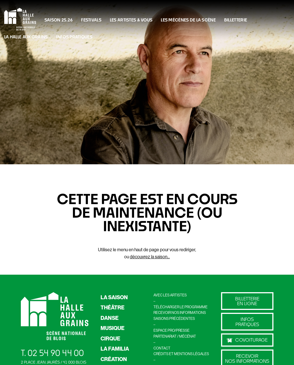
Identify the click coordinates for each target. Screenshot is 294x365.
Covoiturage (247, 340)
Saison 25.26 (58, 19)
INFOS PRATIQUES (74, 36)
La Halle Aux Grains (26, 36)
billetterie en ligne (247, 301)
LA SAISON (114, 297)
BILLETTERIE (235, 19)
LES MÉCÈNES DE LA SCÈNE (188, 19)
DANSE (110, 317)
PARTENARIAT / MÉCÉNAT (174, 336)
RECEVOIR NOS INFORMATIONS (179, 312)
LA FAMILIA (115, 348)
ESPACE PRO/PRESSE (171, 330)
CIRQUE (110, 338)
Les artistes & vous (131, 19)
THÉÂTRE (112, 307)
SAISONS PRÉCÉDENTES (174, 318)
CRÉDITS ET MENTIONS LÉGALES (181, 353)
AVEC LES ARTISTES (170, 295)
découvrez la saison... (150, 256)
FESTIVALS (91, 19)
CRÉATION (114, 359)
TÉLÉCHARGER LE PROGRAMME (180, 307)
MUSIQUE (112, 328)
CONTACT (161, 348)
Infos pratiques (247, 321)
